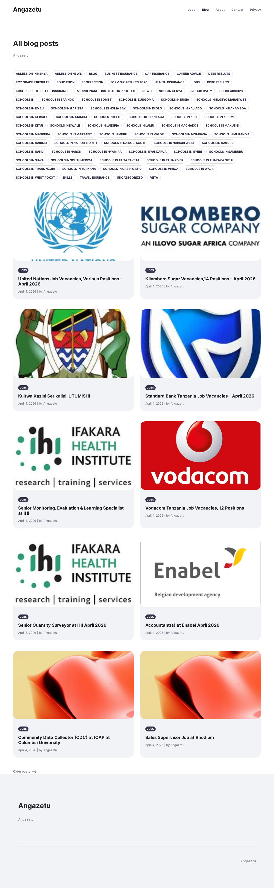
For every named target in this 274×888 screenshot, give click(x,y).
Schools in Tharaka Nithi (212, 160)
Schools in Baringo (58, 99)
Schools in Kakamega (227, 108)
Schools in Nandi (30, 151)
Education (65, 82)
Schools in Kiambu (71, 117)
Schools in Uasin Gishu (122, 168)
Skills (67, 177)
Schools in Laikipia (103, 125)
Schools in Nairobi (31, 143)
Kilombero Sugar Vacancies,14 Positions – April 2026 (200, 278)
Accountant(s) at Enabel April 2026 (182, 625)
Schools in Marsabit (74, 134)
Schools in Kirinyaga (146, 117)
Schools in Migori (149, 134)
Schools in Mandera (33, 134)
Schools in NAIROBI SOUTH (125, 143)
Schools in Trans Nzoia (35, 168)
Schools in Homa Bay (108, 108)
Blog (205, 9)
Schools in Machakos (179, 125)
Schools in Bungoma (136, 99)
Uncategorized (130, 177)
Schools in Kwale (65, 125)
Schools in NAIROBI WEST (174, 143)
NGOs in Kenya (170, 91)
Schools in (25, 99)
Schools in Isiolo (147, 108)
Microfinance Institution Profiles (106, 91)
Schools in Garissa (67, 108)
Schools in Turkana (79, 168)
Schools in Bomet (97, 99)
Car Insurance (157, 73)
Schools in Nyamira (105, 151)
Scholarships (231, 91)
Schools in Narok (66, 151)
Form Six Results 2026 (128, 82)
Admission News (68, 73)
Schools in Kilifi (107, 117)
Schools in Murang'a (231, 134)
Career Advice (189, 73)
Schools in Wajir (200, 168)
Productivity (200, 91)
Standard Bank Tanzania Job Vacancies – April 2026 (199, 396)
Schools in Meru (113, 134)
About (220, 9)
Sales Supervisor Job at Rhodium (179, 737)
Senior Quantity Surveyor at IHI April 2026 (62, 625)
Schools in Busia (175, 99)
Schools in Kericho (32, 117)
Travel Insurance (95, 177)
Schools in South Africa (71, 160)
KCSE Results (27, 91)
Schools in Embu (30, 108)
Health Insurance (170, 82)
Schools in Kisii (184, 117)
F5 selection (92, 82)
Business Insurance (121, 73)
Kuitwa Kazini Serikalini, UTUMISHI (54, 396)
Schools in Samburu (226, 151)
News (147, 91)
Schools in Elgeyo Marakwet (221, 99)
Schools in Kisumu (219, 117)
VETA (154, 177)
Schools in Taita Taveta (119, 160)
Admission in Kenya (32, 73)
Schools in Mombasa (189, 134)
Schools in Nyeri (188, 151)
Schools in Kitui (29, 125)
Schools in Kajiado (185, 108)
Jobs (191, 9)
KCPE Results (218, 82)
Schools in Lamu (140, 125)
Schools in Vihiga (163, 168)
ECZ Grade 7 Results (32, 82)
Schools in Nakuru (218, 143)
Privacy (255, 9)
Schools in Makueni (222, 125)
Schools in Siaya (30, 160)
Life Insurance (57, 91)
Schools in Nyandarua (148, 151)
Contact (237, 9)
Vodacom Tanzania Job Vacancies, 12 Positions (194, 508)
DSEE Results (219, 73)
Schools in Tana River (165, 160)
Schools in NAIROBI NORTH (75, 143)
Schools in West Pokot (35, 177)
